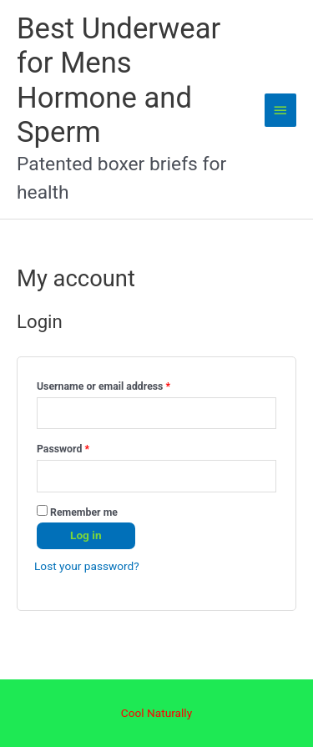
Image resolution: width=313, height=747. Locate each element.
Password (83, 447)
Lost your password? (86, 566)
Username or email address (124, 384)
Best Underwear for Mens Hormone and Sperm (118, 80)
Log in (86, 535)
